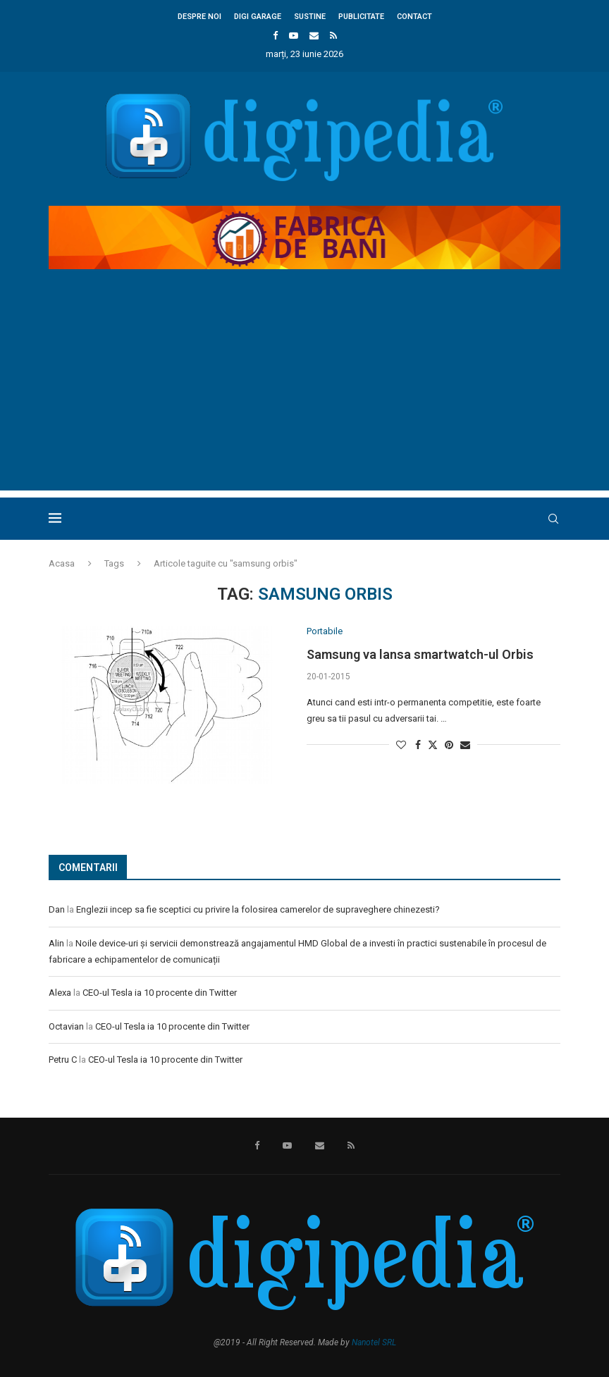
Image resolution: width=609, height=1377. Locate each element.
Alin (56, 943)
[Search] (553, 518)
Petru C (63, 1059)
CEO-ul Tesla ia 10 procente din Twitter (159, 992)
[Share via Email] (465, 745)
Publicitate (361, 16)
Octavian (66, 1026)
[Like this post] (401, 745)
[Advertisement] (304, 391)
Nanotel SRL (374, 1342)
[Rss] (333, 35)
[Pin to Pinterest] (449, 745)
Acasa (62, 563)
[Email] (314, 35)
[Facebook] (275, 35)
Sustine (310, 16)
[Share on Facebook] (418, 745)
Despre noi (199, 16)
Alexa (60, 992)
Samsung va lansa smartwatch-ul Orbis (420, 654)
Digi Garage (257, 16)
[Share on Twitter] (433, 745)
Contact (414, 16)
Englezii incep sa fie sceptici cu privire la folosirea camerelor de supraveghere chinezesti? (258, 909)
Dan (57, 909)
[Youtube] (293, 35)
